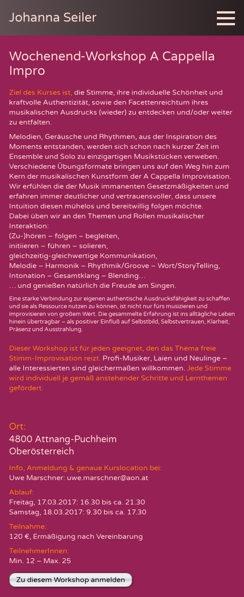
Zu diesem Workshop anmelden (70, 579)
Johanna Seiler (53, 17)
